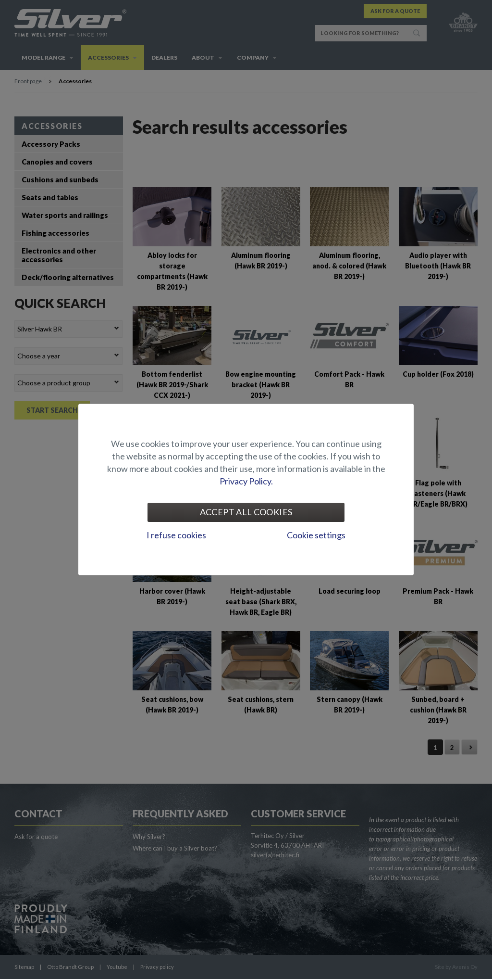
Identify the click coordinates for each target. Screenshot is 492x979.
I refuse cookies (176, 535)
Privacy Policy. (246, 481)
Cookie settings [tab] (316, 535)
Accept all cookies (246, 512)
